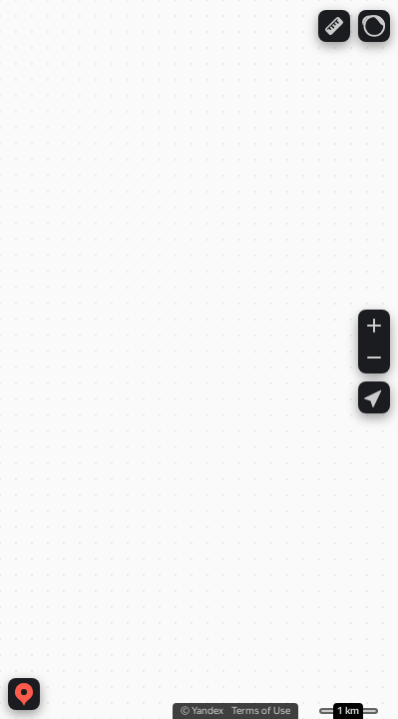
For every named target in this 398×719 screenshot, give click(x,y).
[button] (334, 26)
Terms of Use (260, 710)
